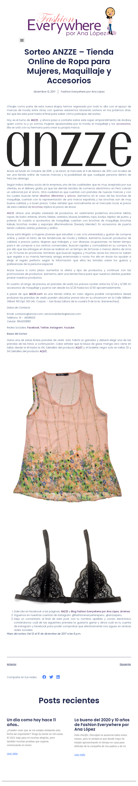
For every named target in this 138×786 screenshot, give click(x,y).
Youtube (69, 327)
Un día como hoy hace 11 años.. (31, 722)
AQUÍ (78, 347)
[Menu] (22, 40)
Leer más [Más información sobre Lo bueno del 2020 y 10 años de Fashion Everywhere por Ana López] (79, 754)
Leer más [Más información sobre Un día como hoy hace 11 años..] (12, 753)
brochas (37, 207)
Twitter (44, 327)
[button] (44, 677)
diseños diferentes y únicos (58, 196)
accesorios (123, 124)
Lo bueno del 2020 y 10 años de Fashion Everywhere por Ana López (102, 724)
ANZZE (10, 213)
